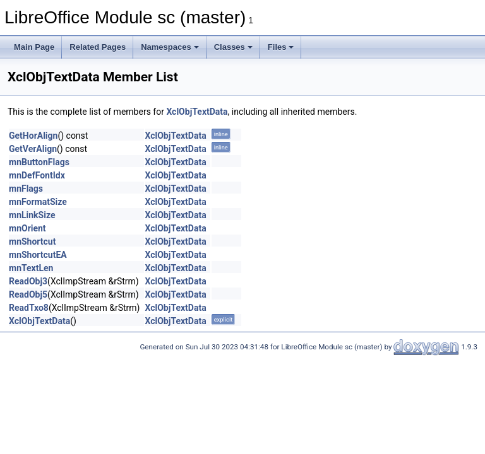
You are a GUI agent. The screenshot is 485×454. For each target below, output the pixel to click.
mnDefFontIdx (37, 175)
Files (281, 47)
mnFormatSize (38, 202)
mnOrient (27, 228)
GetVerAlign (33, 149)
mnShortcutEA (38, 255)
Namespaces (170, 47)
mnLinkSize (32, 215)
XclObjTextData (196, 112)
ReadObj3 (28, 281)
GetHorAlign (33, 136)
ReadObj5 (28, 294)
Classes (233, 47)
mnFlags (26, 188)
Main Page (34, 47)
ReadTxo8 (29, 308)
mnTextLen (31, 268)
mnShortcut (32, 241)
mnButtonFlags (39, 162)
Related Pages (97, 47)
